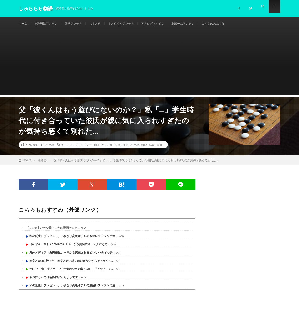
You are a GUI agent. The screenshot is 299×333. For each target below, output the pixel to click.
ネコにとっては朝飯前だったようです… (54, 282)
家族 (117, 150)
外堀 (105, 150)
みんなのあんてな (237, 24)
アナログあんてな (168, 24)
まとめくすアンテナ (133, 24)
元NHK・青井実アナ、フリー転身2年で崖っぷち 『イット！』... (71, 274)
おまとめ (104, 24)
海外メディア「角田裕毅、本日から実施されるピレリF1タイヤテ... (72, 257)
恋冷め (49, 150)
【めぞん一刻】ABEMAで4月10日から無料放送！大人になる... (69, 249)
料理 (144, 150)
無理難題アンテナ (49, 24)
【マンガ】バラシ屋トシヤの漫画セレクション (56, 233)
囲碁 (97, 150)
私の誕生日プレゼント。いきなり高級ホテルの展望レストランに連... (73, 241)
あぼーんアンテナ (202, 24)
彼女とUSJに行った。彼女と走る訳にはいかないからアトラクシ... (71, 266)
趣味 (160, 150)
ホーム (24, 24)
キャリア (67, 150)
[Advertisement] (149, 66)
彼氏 (125, 150)
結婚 (152, 150)
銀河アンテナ (80, 24)
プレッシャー (83, 150)
